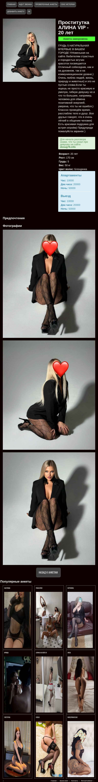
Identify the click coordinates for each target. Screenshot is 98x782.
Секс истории (68, 4)
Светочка (7, 717)
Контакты (74, 780)
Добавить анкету (15, 11)
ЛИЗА (69, 652)
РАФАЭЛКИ (39, 588)
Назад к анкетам (48, 572)
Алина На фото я (41, 652)
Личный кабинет (87, 780)
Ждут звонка (25, 4)
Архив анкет (64, 780)
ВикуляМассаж (72, 717)
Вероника (71, 588)
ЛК (29, 11)
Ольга (38, 717)
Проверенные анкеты (46, 4)
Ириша (6, 652)
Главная (11, 4)
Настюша (7, 588)
